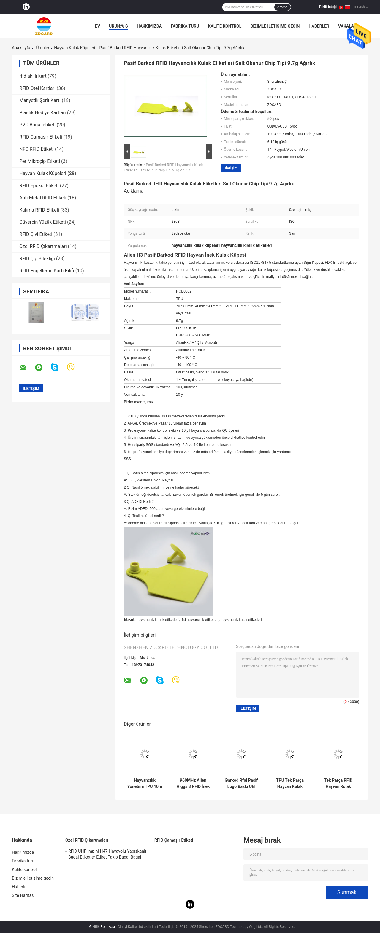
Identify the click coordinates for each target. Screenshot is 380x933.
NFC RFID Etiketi (36, 149)
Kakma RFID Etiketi (39, 210)
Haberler (318, 26)
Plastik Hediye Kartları (42, 112)
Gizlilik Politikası (102, 927)
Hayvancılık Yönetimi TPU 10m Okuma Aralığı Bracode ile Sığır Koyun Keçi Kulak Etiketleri (144, 783)
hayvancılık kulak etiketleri (241, 620)
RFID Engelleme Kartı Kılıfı (46, 271)
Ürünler (42, 47)
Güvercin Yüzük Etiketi (42, 222)
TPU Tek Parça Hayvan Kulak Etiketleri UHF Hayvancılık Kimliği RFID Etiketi (290, 783)
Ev (97, 26)
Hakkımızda (149, 26)
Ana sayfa (21, 47)
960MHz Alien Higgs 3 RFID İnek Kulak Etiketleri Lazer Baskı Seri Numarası (193, 783)
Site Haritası (23, 895)
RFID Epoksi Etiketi (39, 185)
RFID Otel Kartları (37, 88)
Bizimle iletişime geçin (275, 26)
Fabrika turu (185, 26)
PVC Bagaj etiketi (37, 125)
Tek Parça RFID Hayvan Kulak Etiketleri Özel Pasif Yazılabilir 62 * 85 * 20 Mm (338, 783)
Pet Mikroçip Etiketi (39, 161)
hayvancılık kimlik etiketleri (158, 620)
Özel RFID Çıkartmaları (43, 246)
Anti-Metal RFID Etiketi (42, 198)
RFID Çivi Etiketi (35, 234)
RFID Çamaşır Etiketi (40, 137)
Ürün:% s (118, 26)
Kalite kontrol (225, 26)
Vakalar (347, 26)
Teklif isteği (328, 7)
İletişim (231, 168)
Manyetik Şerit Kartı (40, 100)
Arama (282, 7)
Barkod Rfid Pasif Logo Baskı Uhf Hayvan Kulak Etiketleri (241, 783)
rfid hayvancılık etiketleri (199, 620)
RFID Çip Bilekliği (37, 258)
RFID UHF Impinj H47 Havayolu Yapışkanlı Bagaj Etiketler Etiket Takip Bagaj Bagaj (107, 854)
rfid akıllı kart (33, 76)
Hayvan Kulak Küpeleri (74, 47)
